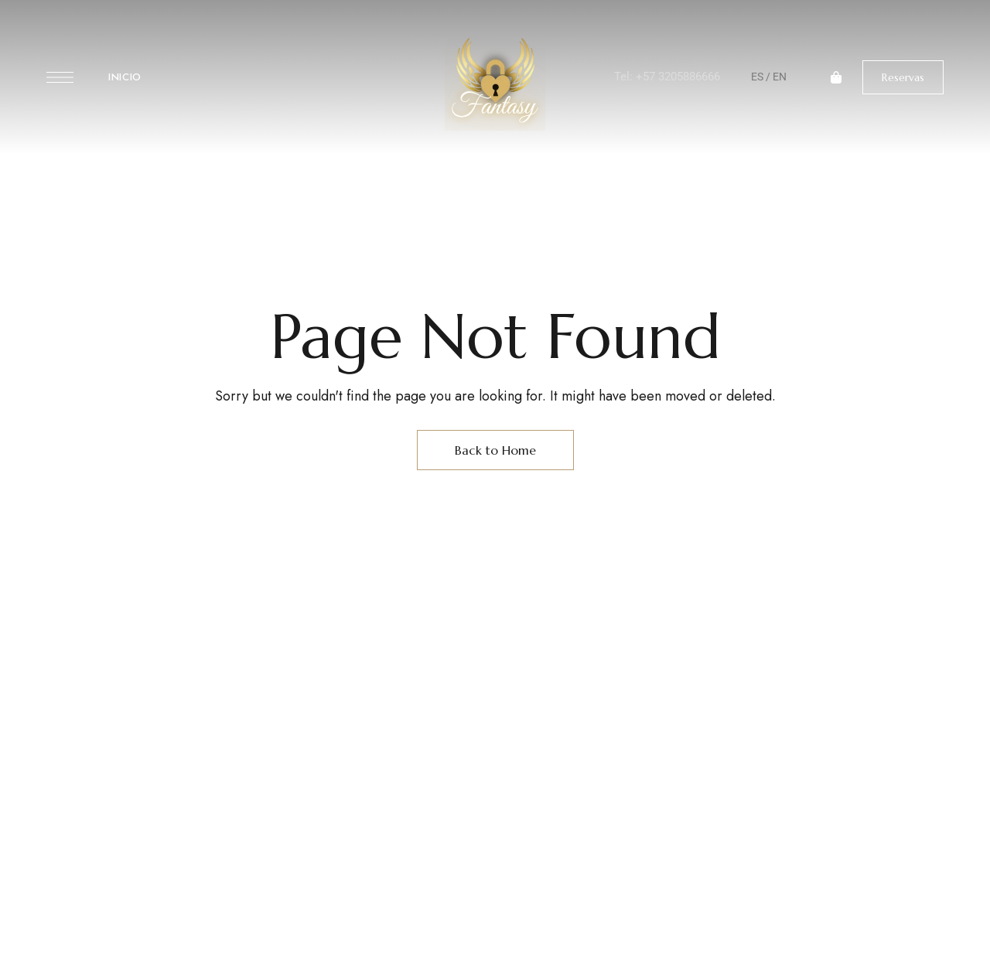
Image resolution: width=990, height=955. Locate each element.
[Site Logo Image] (495, 81)
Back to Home (495, 450)
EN (780, 76)
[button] (903, 77)
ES (757, 76)
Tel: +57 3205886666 (667, 77)
